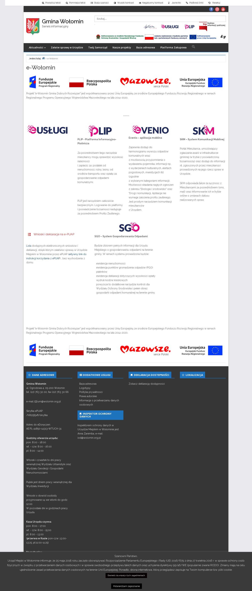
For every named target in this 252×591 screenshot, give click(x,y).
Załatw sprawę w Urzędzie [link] (67, 47)
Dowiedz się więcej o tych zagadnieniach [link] (126, 575)
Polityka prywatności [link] (91, 392)
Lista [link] (28, 246)
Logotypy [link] (84, 388)
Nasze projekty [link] (122, 47)
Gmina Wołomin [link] (62, 21)
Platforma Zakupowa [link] (173, 47)
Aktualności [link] (37, 47)
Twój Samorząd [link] (97, 47)
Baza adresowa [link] (145, 47)
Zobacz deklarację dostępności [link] (147, 383)
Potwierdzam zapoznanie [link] (126, 586)
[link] (46, 3)
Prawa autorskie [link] (88, 396)
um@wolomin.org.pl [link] (49, 401)
